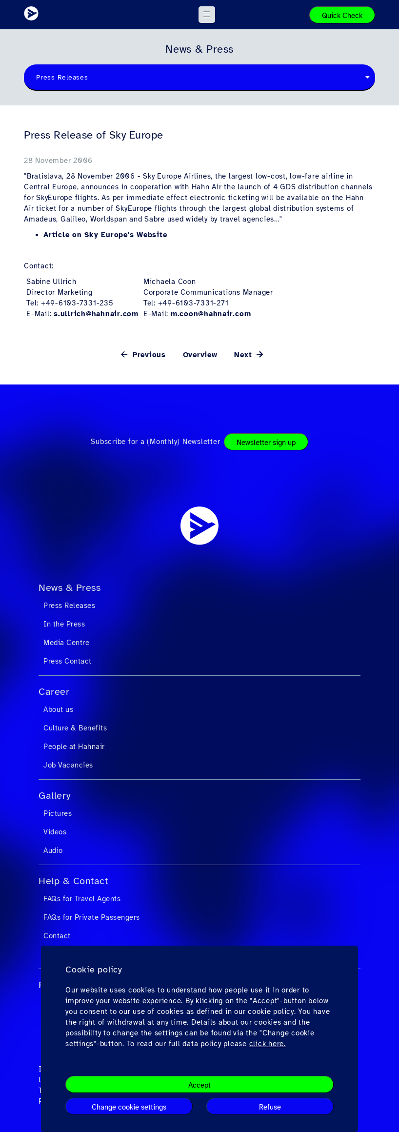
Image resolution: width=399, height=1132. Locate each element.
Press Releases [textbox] (62, 77)
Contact (57, 935)
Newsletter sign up (266, 442)
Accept (199, 1085)
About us (58, 709)
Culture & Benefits (75, 728)
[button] (207, 14)
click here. (267, 1043)
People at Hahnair (74, 746)
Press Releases (69, 605)
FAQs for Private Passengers (91, 917)
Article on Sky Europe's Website (105, 234)
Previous (148, 354)
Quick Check (342, 15)
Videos (54, 832)
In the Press (64, 624)
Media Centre (66, 642)
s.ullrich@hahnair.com (96, 313)
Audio (53, 850)
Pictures (57, 813)
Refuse (270, 1107)
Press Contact (67, 661)
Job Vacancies (68, 765)
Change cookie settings (129, 1107)
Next (244, 354)
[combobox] (199, 77)
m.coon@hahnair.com (211, 313)
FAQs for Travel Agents (81, 898)
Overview (200, 354)
